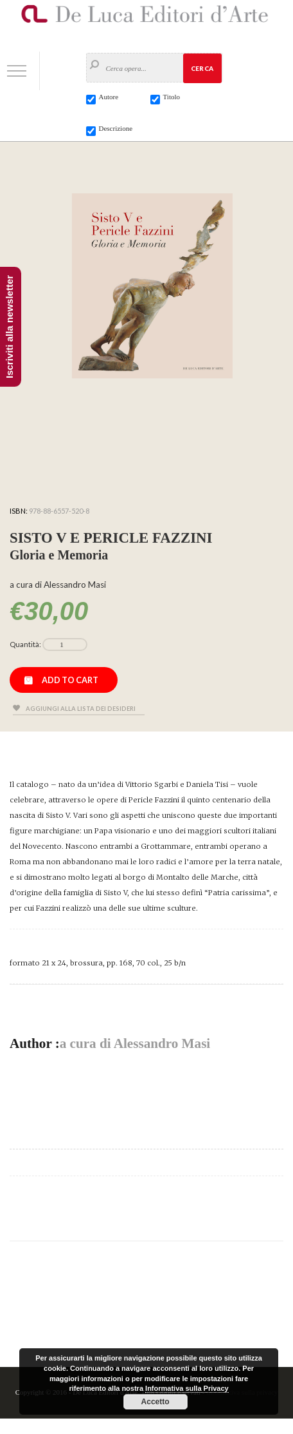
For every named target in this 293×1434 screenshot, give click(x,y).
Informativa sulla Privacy (187, 1388)
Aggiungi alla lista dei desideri (81, 708)
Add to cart (70, 680)
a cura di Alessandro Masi (135, 1043)
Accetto (155, 1401)
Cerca (202, 68)
